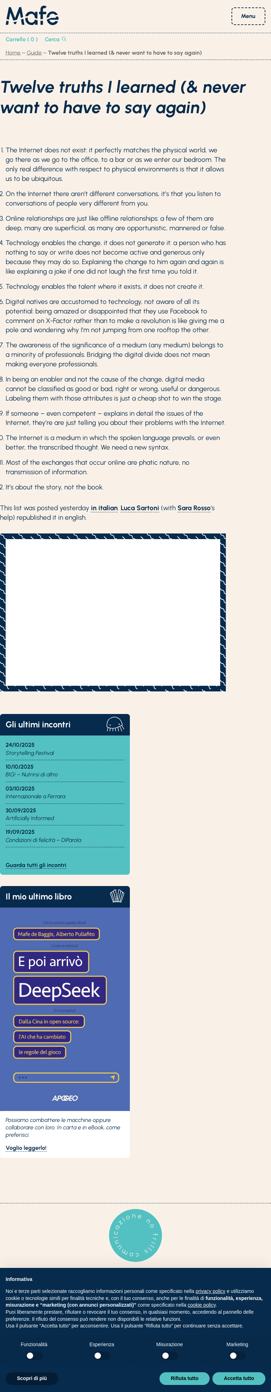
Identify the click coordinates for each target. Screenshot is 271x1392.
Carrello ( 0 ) (22, 39)
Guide (34, 52)
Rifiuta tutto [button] (185, 1378)
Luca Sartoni (140, 508)
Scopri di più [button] (32, 1378)
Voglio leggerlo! (26, 1147)
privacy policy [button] (210, 1291)
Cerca (55, 39)
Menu (248, 16)
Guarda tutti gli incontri (36, 865)
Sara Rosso (194, 508)
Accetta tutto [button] (239, 1378)
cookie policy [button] (202, 1305)
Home (13, 52)
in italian (104, 508)
